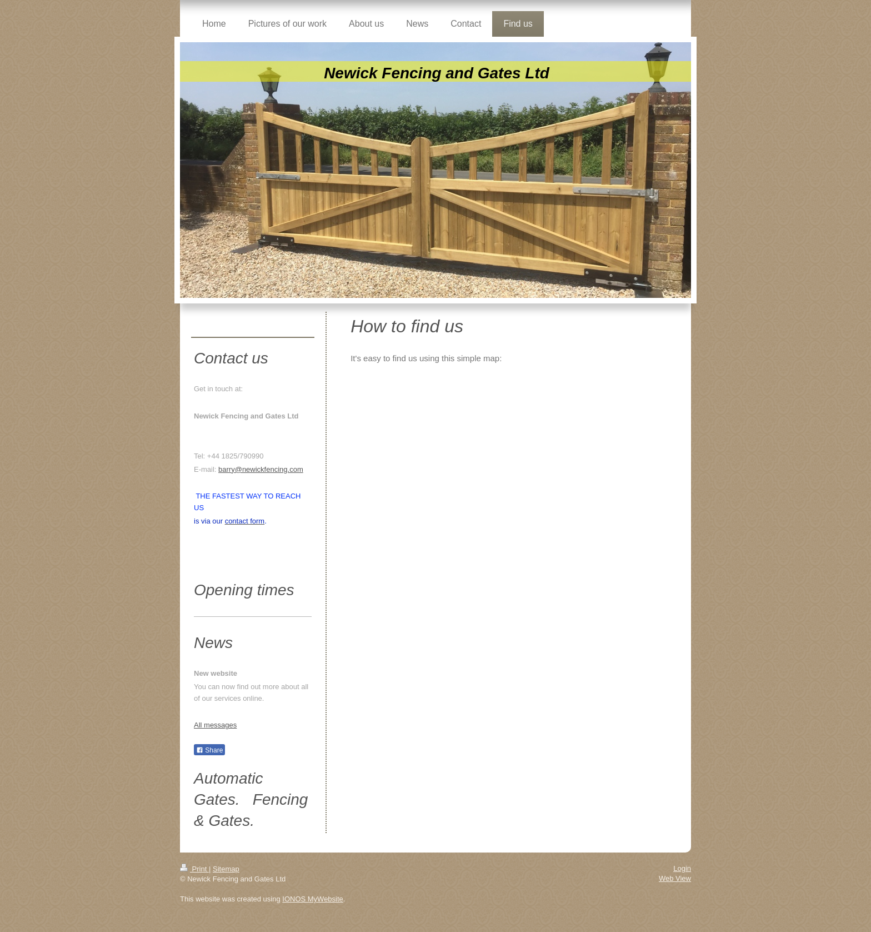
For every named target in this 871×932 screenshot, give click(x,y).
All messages (215, 725)
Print (194, 869)
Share (209, 750)
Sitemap (226, 869)
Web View (675, 878)
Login (682, 868)
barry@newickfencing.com (260, 469)
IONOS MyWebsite (312, 899)
